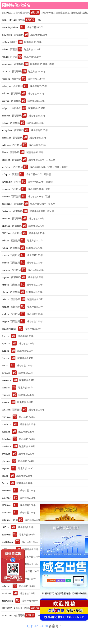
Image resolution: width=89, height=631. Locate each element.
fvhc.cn (5, 358)
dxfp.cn (5, 240)
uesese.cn (6, 380)
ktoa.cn (5, 402)
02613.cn (6, 409)
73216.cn (6, 417)
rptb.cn (5, 248)
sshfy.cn (5, 101)
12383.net (6, 505)
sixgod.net (6, 167)
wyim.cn (6, 343)
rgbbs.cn (6, 79)
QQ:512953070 (38, 626)
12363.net (6, 512)
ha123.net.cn (8, 549)
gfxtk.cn (5, 461)
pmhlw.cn (6, 424)
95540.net (6, 498)
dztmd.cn (6, 439)
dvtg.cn (5, 351)
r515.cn (5, 527)
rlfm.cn (5, 284)
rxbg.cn (5, 306)
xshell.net (6, 593)
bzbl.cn (5, 42)
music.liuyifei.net (10, 27)
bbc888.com (7, 542)
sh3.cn (5, 475)
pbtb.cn (5, 255)
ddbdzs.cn (6, 137)
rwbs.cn (5, 299)
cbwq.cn (6, 270)
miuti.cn (5, 196)
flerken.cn (6, 211)
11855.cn (6, 159)
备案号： (55, 626)
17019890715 (8, 12)
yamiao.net (7, 64)
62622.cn (6, 233)
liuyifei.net (7, 181)
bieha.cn (6, 189)
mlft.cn (5, 49)
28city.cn (6, 115)
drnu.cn (5, 336)
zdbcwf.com (7, 600)
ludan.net (6, 586)
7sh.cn (5, 483)
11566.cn (6, 226)
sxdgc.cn (6, 108)
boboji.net (6, 520)
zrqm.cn (5, 277)
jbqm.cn (5, 468)
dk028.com (7, 34)
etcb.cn (5, 123)
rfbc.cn (5, 292)
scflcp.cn (6, 174)
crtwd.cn (6, 453)
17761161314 (8, 20)
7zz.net (5, 56)
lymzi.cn (6, 395)
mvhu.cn (6, 373)
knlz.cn (5, 262)
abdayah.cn (7, 130)
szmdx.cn (6, 446)
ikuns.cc (5, 387)
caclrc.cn (6, 71)
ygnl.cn (5, 314)
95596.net (6, 490)
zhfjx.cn (5, 93)
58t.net (5, 152)
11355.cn (6, 218)
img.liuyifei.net (9, 328)
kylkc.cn (6, 431)
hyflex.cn (6, 145)
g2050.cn (6, 534)
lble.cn (5, 365)
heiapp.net (6, 86)
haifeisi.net (7, 204)
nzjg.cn (5, 321)
